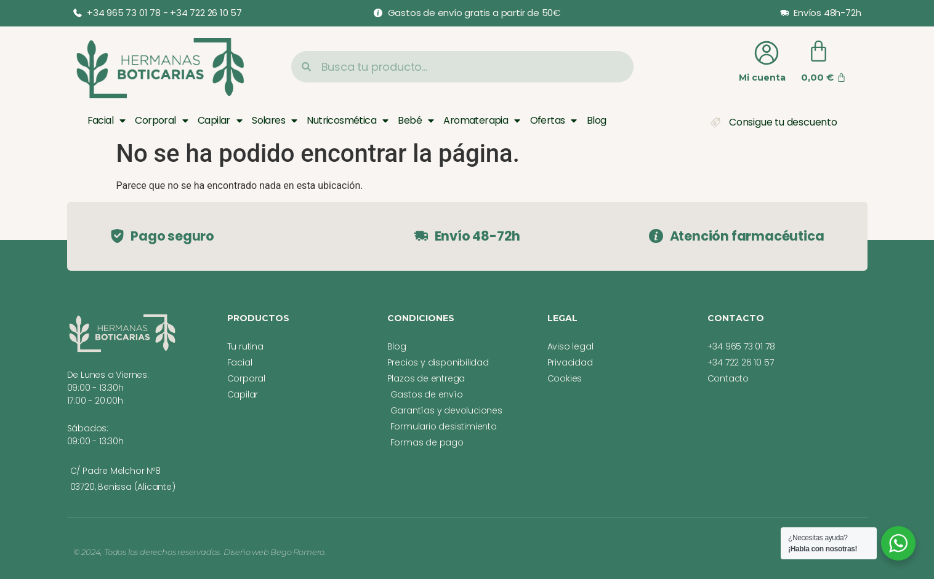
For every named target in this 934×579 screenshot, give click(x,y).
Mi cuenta (762, 77)
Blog (596, 120)
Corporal (161, 121)
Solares (274, 121)
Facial (106, 121)
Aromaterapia (481, 121)
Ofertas (553, 121)
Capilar (220, 121)
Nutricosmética (347, 121)
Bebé (415, 121)
